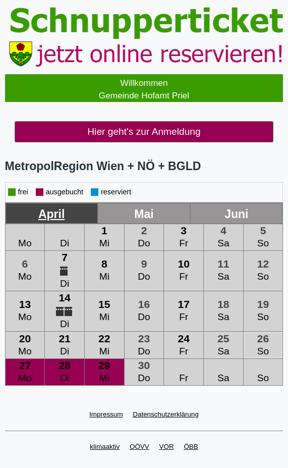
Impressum (106, 414)
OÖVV (139, 446)
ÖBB (191, 446)
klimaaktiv (105, 446)
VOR (166, 446)
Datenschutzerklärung (166, 414)
